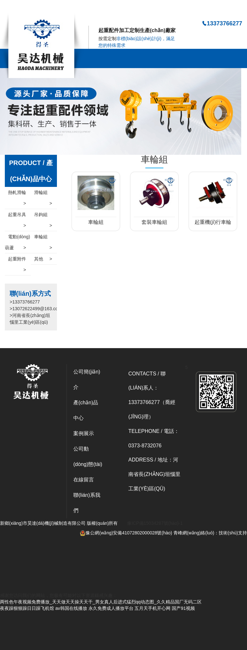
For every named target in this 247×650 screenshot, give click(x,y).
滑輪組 (43, 194)
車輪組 (43, 238)
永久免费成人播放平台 (110, 608)
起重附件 (17, 260)
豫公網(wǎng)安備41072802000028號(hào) (126, 532)
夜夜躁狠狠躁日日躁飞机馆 (27, 608)
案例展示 (83, 433)
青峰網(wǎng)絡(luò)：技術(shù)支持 (210, 532)
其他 (43, 258)
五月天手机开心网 (152, 608)
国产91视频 (183, 608)
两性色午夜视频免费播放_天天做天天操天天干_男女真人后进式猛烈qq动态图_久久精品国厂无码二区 (101, 8)
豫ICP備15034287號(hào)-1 (155, 523)
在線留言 (83, 479)
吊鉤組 (43, 216)
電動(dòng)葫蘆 (17, 243)
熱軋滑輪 (17, 194)
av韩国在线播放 (71, 608)
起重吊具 (17, 216)
